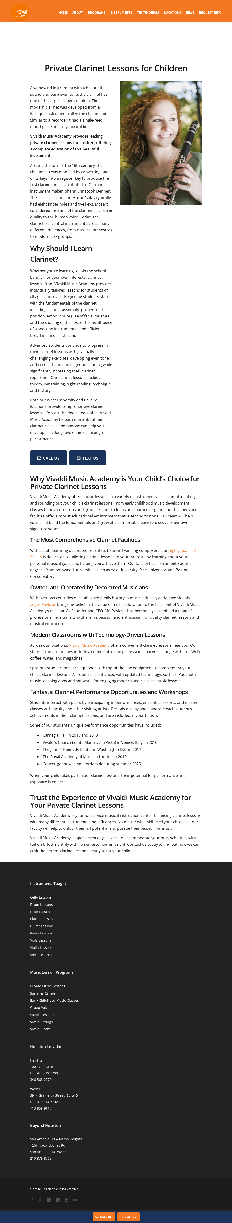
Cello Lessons (41, 897)
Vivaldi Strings (41, 1022)
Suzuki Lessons (42, 1014)
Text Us (87, 458)
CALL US (48, 458)
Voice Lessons (41, 954)
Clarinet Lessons (43, 919)
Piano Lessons (41, 933)
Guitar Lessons (42, 926)
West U (35, 1089)
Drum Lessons (41, 904)
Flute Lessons (41, 911)
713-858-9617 (41, 1108)
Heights (36, 1060)
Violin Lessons (41, 947)
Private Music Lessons (47, 986)
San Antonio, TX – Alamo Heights (56, 1139)
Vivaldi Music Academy (89, 645)
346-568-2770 (41, 1079)
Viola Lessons (40, 940)
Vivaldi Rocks (40, 1029)
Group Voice (39, 1007)
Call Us (103, 1217)
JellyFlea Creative (66, 1189)
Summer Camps (43, 993)
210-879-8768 (41, 1158)
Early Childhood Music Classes (54, 1000)
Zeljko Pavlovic (43, 604)
